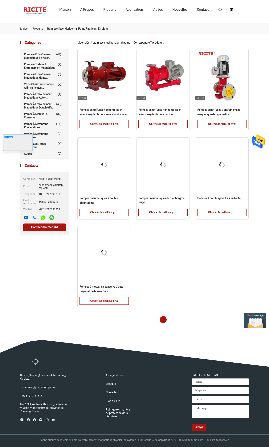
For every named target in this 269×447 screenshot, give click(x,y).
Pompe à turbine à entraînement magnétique (42, 66)
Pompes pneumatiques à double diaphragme (98, 200)
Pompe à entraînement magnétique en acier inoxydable (42, 56)
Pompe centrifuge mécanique (42, 145)
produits (109, 9)
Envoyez (199, 427)
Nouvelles (179, 9)
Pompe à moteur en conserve (42, 115)
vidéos (158, 9)
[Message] (220, 411)
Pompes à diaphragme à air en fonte (218, 198)
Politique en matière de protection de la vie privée (118, 413)
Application (134, 9)
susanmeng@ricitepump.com (37, 387)
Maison (65, 9)
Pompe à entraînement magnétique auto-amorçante (42, 95)
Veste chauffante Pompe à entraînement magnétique (42, 86)
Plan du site (113, 400)
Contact (203, 9)
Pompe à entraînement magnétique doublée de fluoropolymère (42, 105)
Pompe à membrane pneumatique (42, 125)
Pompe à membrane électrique (42, 135)
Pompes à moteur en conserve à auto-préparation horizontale (101, 289)
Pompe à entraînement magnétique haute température (42, 76)
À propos (87, 9)
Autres (42, 153)
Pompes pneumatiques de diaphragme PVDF (161, 200)
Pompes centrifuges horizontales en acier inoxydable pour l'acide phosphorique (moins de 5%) (159, 112)
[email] (220, 399)
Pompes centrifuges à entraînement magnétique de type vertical (218, 112)
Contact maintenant (44, 227)
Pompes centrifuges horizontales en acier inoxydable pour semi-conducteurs (103, 112)
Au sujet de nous (115, 375)
